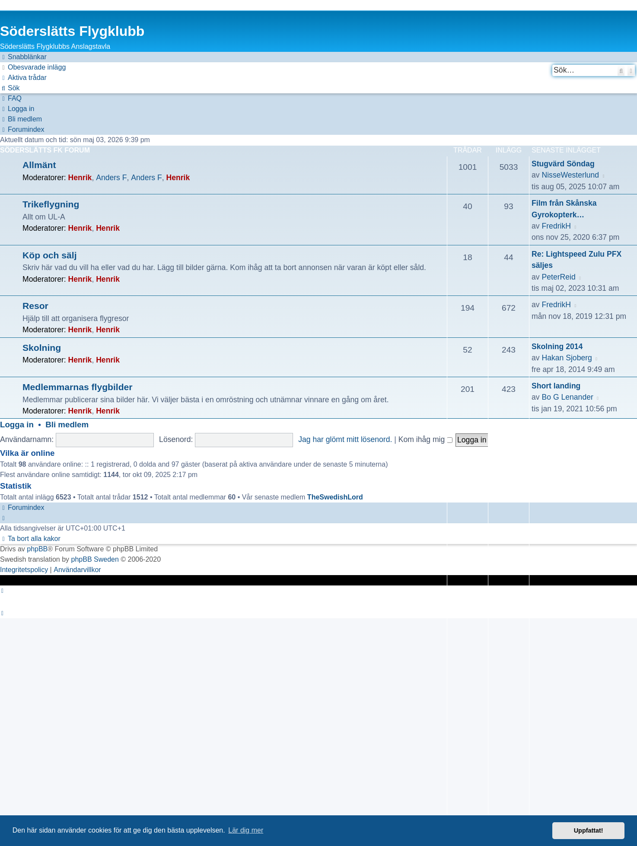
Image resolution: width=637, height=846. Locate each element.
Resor (35, 306)
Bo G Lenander (567, 397)
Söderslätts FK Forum (45, 150)
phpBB (37, 549)
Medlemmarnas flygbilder (77, 387)
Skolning (41, 348)
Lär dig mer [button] (245, 830)
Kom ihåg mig (425, 439)
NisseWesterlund (570, 175)
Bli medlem (67, 424)
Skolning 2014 (557, 346)
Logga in (17, 424)
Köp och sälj (49, 255)
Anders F (111, 177)
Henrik (80, 177)
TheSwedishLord (335, 497)
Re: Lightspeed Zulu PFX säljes (576, 260)
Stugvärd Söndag (563, 163)
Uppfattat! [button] (588, 830)
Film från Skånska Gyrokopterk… (564, 209)
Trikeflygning (50, 204)
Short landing (556, 386)
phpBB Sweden (95, 559)
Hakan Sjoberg (566, 357)
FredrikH (555, 226)
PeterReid (558, 277)
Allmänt (39, 165)
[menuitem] (33, 67)
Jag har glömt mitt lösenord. (345, 439)
